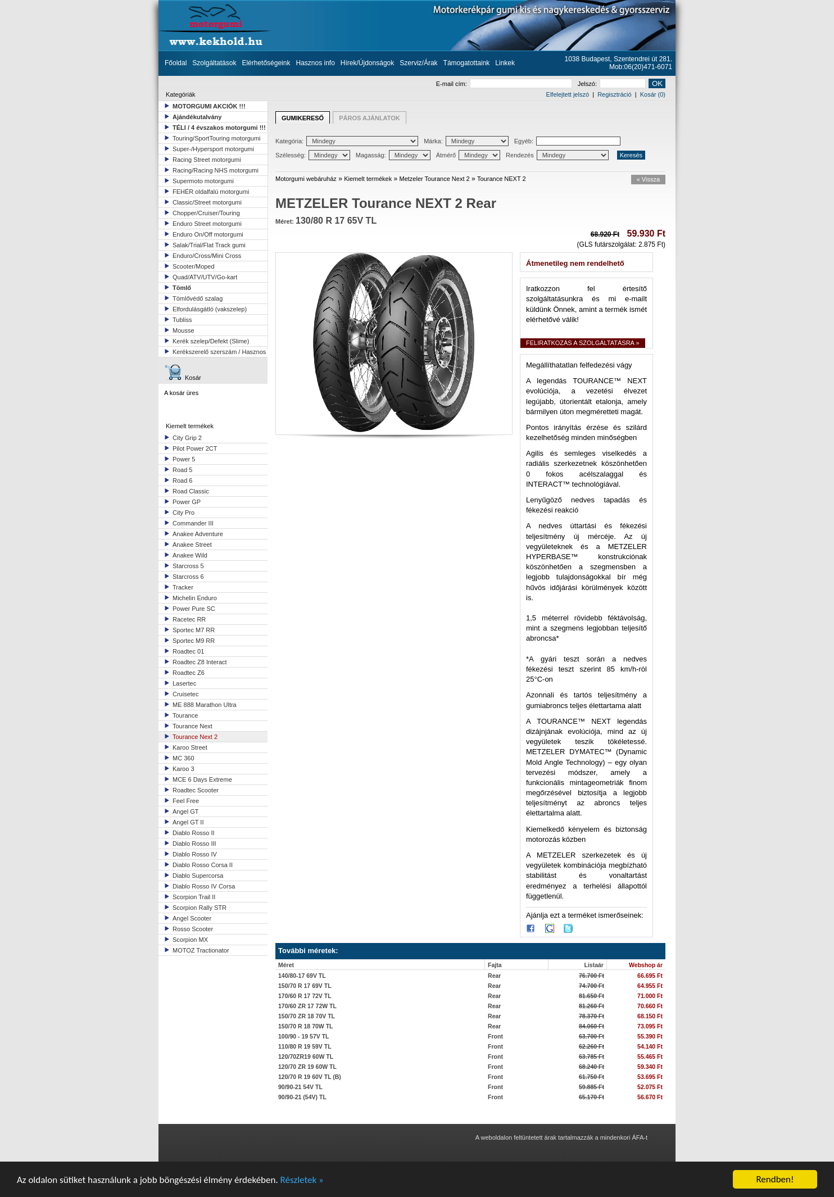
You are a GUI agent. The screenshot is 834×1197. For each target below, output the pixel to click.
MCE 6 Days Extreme (202, 779)
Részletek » (302, 1181)
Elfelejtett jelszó (567, 94)
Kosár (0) (652, 94)
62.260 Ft (591, 1046)
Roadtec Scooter (196, 790)
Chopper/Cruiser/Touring (206, 213)
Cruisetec (185, 694)
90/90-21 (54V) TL (302, 1097)
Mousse (183, 330)
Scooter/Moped (194, 266)
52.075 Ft (650, 1086)
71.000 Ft (650, 995)
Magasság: (393, 155)
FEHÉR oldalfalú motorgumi (211, 191)
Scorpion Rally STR (199, 907)
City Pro (183, 512)
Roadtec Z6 (189, 672)
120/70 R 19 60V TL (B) (309, 1076)
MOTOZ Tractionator (201, 950)
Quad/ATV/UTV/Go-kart (205, 277)
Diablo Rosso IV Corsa (204, 886)
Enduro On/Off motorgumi (208, 234)
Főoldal (176, 63)
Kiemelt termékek (368, 178)
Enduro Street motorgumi (207, 223)
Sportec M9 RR (194, 640)
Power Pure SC (194, 608)
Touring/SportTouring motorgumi (217, 138)
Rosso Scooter (193, 929)
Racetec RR (189, 619)
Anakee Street (192, 544)
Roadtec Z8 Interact (200, 662)
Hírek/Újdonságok (367, 63)
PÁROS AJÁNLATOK (369, 118)
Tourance (185, 715)
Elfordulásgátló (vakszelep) (210, 309)
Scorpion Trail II (194, 897)
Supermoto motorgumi (203, 181)
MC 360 (183, 758)
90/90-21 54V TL (300, 1086)
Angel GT (185, 811)
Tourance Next (192, 726)
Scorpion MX (190, 939)
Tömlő (182, 287)
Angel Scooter (192, 918)
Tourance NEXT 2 (501, 178)
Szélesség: (312, 155)
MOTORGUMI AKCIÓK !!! (209, 106)
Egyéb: (567, 141)
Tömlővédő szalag (198, 298)
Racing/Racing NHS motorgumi (216, 170)
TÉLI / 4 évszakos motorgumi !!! (219, 127)
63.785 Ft (591, 1056)
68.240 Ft (591, 1066)
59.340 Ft (650, 1066)
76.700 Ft (591, 975)
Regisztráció (614, 94)
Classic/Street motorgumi (207, 202)
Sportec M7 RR (194, 630)
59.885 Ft (591, 1086)
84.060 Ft (591, 1026)
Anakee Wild (190, 555)
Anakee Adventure (198, 534)
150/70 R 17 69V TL (305, 985)
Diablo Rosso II (194, 832)
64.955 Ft (650, 985)
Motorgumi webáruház (306, 178)
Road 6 (182, 480)
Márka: (466, 141)
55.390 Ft (650, 1036)
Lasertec (184, 683)
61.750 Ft (591, 1076)
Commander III (193, 523)
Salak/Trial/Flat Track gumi (209, 245)
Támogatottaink (466, 63)
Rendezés (557, 155)
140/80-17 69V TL (302, 975)
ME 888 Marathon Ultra (205, 704)
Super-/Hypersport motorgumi (213, 149)
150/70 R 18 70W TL (305, 1026)
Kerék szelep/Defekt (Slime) (211, 341)
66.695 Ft (650, 975)
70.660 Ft (650, 1006)
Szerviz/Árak (418, 63)
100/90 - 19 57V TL (303, 1036)
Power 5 (184, 459)
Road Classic (191, 491)
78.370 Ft (591, 1016)
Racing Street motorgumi (207, 159)
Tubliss (182, 319)
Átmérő (468, 155)
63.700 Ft (591, 1036)
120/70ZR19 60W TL (305, 1056)
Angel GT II (188, 822)
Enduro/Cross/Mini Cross (207, 255)
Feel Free (186, 800)
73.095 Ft (650, 1026)
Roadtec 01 (188, 651)
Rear (494, 975)
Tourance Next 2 (195, 736)
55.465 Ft (650, 1056)
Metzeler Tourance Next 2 (435, 178)
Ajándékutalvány (197, 117)
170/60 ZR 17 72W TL (307, 1006)
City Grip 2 (187, 437)
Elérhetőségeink (266, 63)
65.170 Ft (591, 1097)
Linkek (505, 63)
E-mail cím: (504, 83)
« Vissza (648, 179)
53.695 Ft (650, 1076)
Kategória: (346, 141)
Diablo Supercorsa (198, 875)
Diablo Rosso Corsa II (203, 865)
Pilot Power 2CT (195, 448)
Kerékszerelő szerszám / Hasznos (219, 351)
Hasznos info (315, 63)
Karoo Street (190, 747)
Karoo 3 (183, 768)
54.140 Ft (650, 1046)
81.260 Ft (591, 1006)
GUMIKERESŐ (303, 118)
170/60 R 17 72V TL (305, 995)
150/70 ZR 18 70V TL (306, 1016)
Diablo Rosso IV (195, 854)
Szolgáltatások (214, 63)
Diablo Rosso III (194, 843)
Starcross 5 (188, 566)
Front (495, 1036)
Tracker (183, 587)
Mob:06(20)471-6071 (640, 67)
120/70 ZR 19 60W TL (307, 1066)
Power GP (187, 501)
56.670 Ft (650, 1097)
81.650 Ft (591, 995)
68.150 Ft (650, 1016)
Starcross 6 (188, 576)
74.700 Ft (591, 985)
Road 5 (182, 469)
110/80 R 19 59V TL (305, 1046)
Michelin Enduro (195, 598)
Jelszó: (612, 83)
